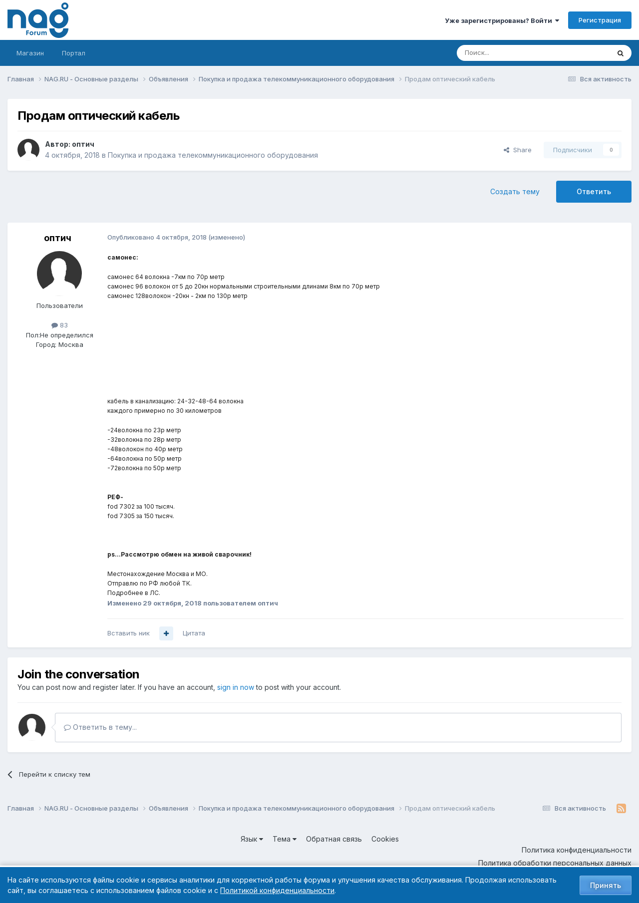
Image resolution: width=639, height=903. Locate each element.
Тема (285, 839)
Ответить (594, 191)
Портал (73, 53)
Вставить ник (128, 633)
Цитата (194, 633)
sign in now (235, 687)
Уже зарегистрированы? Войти (502, 20)
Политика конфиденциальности (577, 850)
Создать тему (515, 191)
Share (518, 150)
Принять (605, 885)
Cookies (385, 839)
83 (59, 325)
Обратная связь (334, 839)
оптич (83, 144)
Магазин (30, 53)
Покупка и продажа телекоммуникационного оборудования (213, 155)
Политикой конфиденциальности (277, 890)
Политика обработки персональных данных (555, 863)
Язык (252, 839)
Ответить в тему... (100, 727)
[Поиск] (506, 53)
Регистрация (600, 20)
